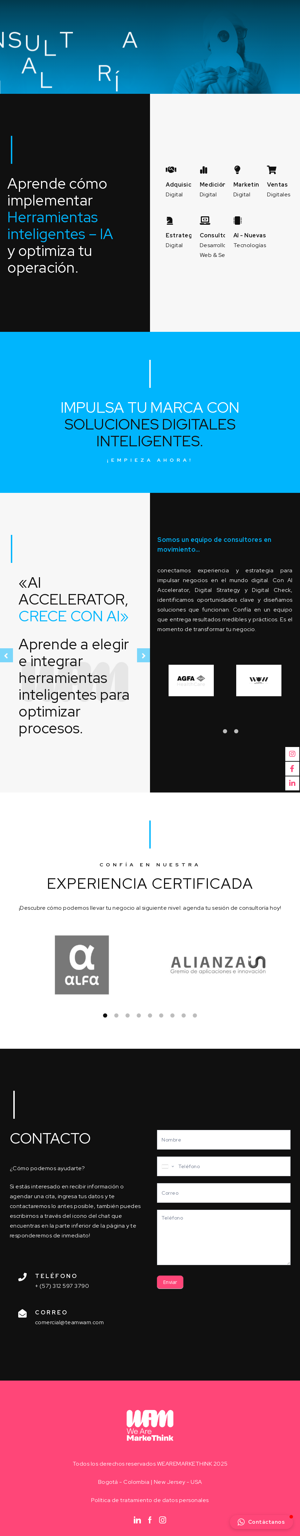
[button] (261, 1522)
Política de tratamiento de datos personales (150, 1500)
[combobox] (167, 1166)
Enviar (170, 1282)
